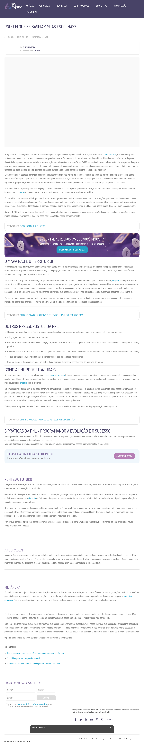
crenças (21, 192)
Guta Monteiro (29, 47)
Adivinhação (120, 5)
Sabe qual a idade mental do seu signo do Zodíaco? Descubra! (34, 663)
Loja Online (32, 12)
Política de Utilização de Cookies (129, 739)
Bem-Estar (62, 5)
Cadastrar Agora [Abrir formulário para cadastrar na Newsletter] (124, 456)
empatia (23, 383)
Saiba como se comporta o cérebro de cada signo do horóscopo (35, 653)
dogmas (115, 280)
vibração (32, 498)
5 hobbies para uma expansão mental (23, 658)
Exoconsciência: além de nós (32, 226)
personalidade (110, 154)
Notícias (30, 5)
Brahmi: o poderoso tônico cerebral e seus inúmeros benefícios (48, 419)
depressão (60, 375)
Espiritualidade (40, 37)
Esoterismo (101, 5)
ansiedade (50, 375)
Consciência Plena (18, 37)
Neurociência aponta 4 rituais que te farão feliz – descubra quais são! (51, 315)
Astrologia (44, 5)
